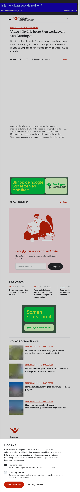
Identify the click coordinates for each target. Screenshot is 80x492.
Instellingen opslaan (35, 485)
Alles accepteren (14, 484)
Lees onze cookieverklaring (15, 460)
